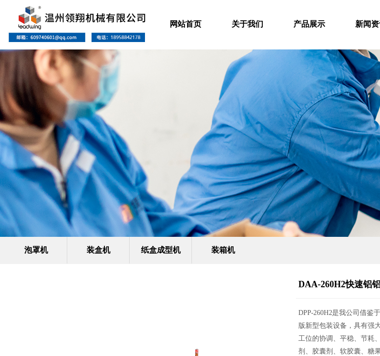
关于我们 (247, 24)
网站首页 (185, 24)
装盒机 (98, 250)
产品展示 (309, 24)
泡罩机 (36, 250)
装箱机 (223, 250)
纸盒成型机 (161, 250)
